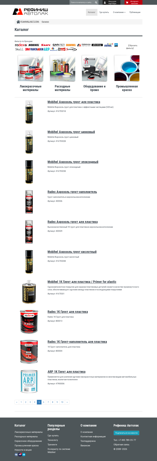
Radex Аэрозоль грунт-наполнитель (72, 192)
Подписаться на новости (126, 433)
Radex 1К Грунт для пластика (68, 312)
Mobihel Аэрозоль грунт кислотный (72, 252)
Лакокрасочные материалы (29, 432)
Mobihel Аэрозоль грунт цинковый (71, 132)
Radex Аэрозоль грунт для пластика (73, 222)
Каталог (91, 12)
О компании (119, 12)
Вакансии (85, 445)
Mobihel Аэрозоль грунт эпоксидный (73, 162)
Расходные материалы (26, 436)
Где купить (104, 12)
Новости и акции (23, 450)
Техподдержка (88, 441)
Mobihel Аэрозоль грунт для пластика (74, 102)
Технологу (53, 440)
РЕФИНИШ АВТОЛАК (29, 22)
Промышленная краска (27, 445)
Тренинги (52, 444)
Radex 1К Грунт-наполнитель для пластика (77, 342)
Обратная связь (121, 444)
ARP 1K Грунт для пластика (66, 372)
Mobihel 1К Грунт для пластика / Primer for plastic (82, 282)
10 (62, 402)
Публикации (135, 12)
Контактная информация (93, 436)
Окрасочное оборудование (28, 441)
